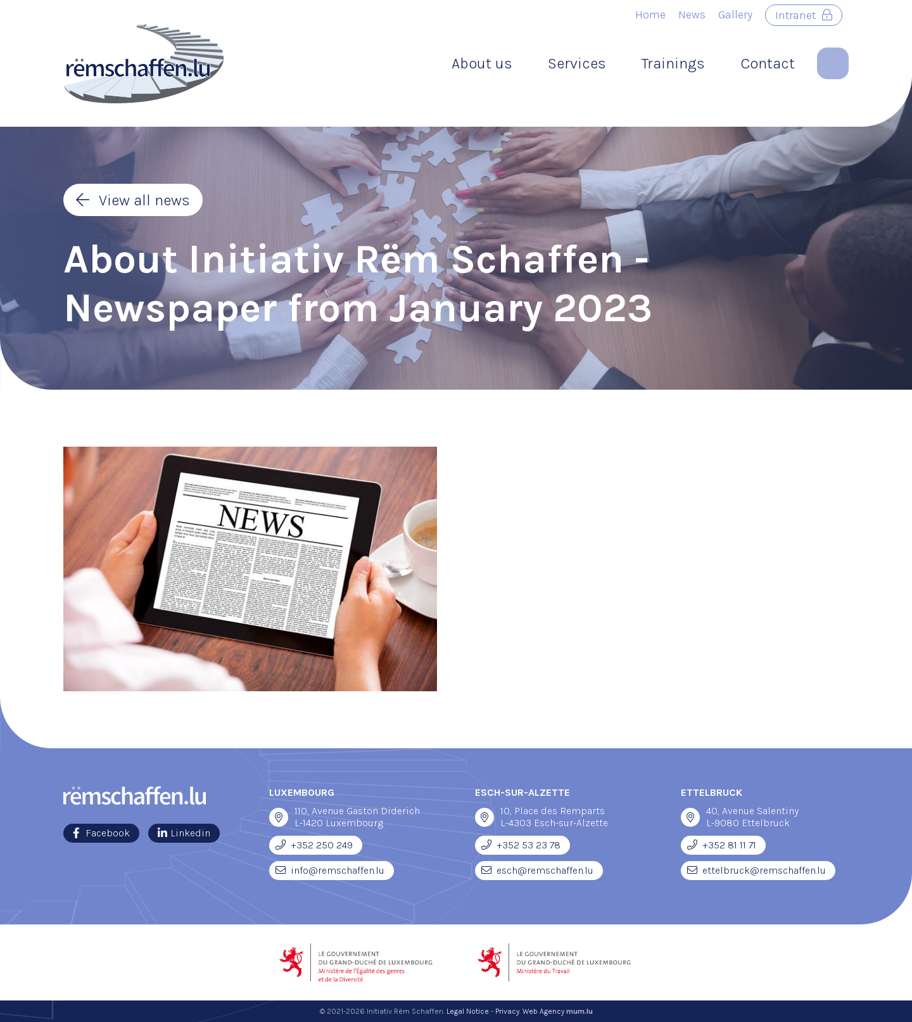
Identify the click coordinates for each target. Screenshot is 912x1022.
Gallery (735, 15)
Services (577, 63)
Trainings (673, 63)
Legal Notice (467, 1011)
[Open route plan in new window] (278, 817)
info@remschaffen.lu (337, 870)
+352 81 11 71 (729, 845)
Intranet (795, 15)
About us (482, 63)
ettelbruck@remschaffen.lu (764, 870)
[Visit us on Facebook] (101, 833)
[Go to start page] (143, 63)
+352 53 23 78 (528, 845)
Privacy (507, 1011)
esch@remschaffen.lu (545, 870)
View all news (144, 200)
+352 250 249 (322, 845)
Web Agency (543, 1011)
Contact (767, 63)
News (692, 15)
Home (650, 15)
